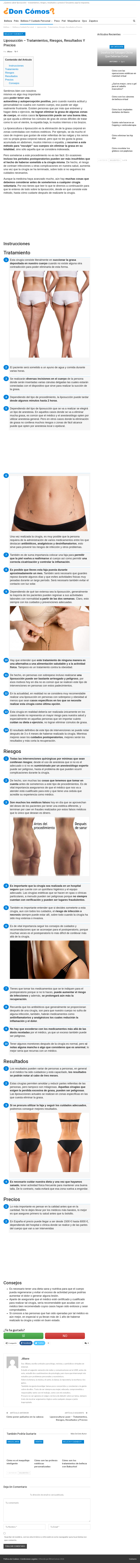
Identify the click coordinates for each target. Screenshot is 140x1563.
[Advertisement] (69, 76)
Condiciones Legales (28, 1558)
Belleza (8, 21)
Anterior (12, 1472)
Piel (64, 21)
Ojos (84, 21)
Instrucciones (16, 65)
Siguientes (24, 1472)
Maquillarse (74, 21)
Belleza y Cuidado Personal (35, 21)
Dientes (38, 1441)
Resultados (11, 76)
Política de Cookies (11, 1558)
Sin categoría (117, 47)
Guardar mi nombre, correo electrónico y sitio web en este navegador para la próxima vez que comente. (45, 1538)
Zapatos (93, 21)
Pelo (16, 21)
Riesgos (9, 72)
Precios (9, 79)
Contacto (132, 1558)
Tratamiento (11, 69)
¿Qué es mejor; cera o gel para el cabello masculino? (124, 86)
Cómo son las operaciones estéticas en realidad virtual (124, 73)
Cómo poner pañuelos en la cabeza (24, 1416)
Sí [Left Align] (23, 1336)
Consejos (14, 83)
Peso (57, 21)
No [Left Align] (65, 1336)
